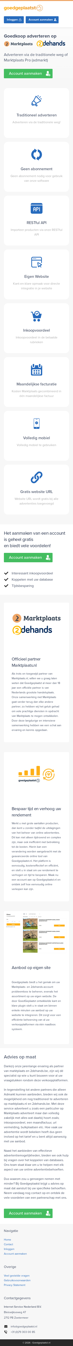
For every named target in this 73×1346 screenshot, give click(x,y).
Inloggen (12, 19)
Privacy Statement (14, 1285)
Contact (8, 1244)
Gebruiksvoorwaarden (17, 1280)
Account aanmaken (41, 19)
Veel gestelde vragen (17, 1275)
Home (7, 1239)
